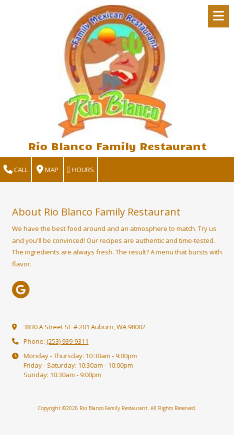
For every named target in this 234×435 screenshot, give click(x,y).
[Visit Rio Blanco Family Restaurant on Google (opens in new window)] (21, 289)
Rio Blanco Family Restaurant (117, 145)
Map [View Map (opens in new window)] (47, 170)
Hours (80, 170)
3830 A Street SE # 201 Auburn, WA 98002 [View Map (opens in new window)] (85, 326)
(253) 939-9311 (67, 341)
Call (16, 170)
